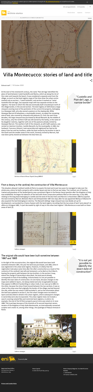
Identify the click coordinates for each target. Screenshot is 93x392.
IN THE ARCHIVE (15, 17)
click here (15, 3)
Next (74, 242)
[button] (90, 7)
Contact (87, 12)
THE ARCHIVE (8, 17)
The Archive (71, 12)
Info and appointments (69, 7)
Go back (90, 18)
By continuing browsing (52, 1)
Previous (71, 242)
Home (3, 17)
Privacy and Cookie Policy (9, 383)
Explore (79, 12)
